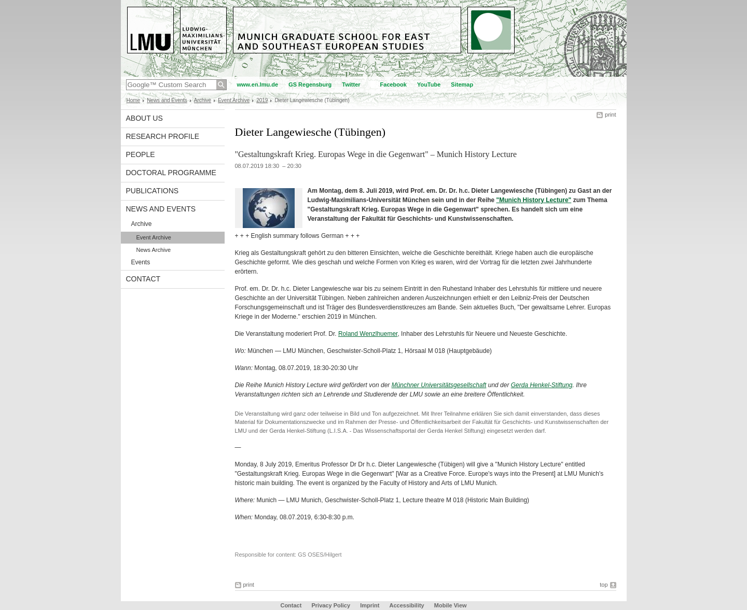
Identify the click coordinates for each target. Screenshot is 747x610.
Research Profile (163, 136)
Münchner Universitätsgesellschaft (439, 385)
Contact (143, 279)
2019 (262, 100)
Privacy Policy (330, 605)
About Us (144, 118)
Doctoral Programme (171, 172)
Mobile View (450, 605)
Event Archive (234, 100)
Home (134, 100)
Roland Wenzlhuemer (368, 333)
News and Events (167, 100)
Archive (202, 100)
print (610, 114)
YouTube (428, 84)
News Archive (153, 250)
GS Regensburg (309, 84)
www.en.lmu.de (258, 84)
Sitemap (462, 84)
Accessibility (407, 605)
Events (140, 262)
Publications (152, 191)
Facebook (393, 84)
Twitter (351, 84)
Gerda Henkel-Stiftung (542, 385)
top (603, 584)
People (140, 154)
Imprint (369, 605)
